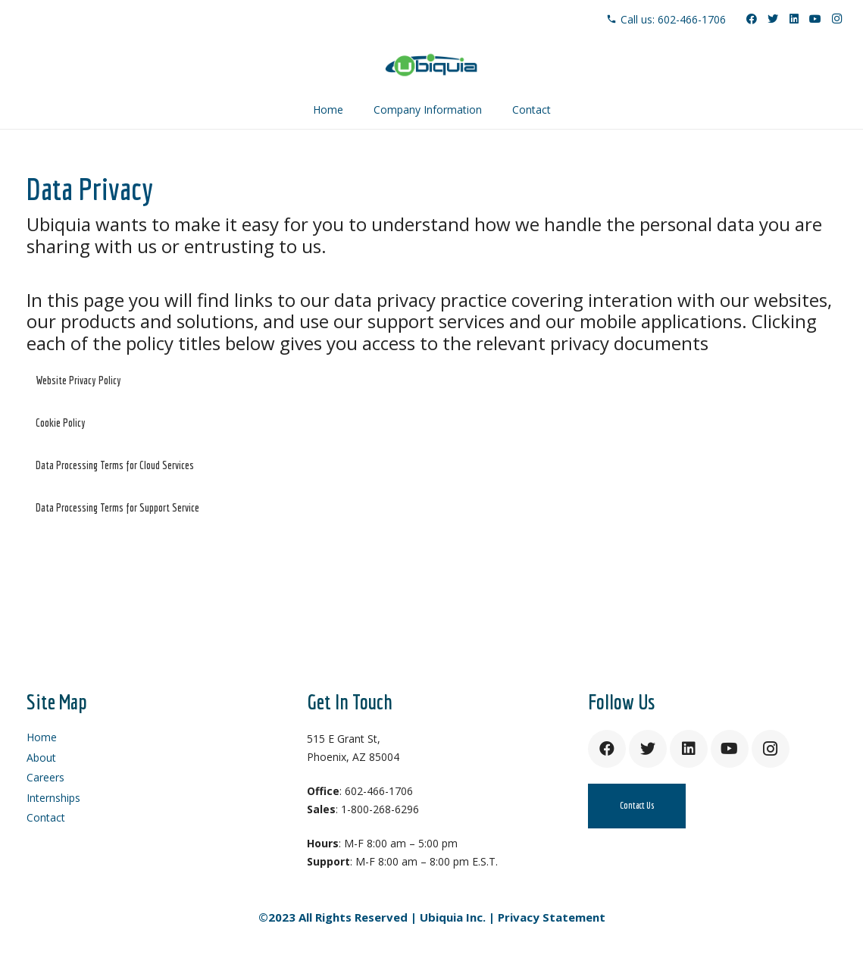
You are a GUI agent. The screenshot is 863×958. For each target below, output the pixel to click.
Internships (53, 798)
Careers (45, 777)
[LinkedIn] (794, 19)
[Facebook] (751, 19)
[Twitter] (772, 19)
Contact (46, 817)
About (41, 757)
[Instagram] (836, 19)
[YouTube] (815, 19)
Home (42, 737)
